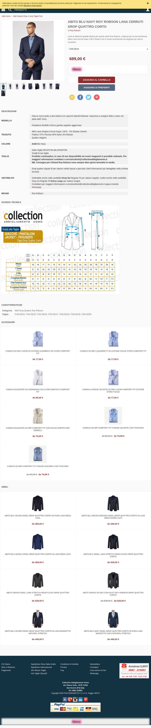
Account (148, 9)
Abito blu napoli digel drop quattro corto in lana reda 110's (38, 554)
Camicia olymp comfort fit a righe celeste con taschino (113, 428)
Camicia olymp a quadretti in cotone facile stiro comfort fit (113, 351)
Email (71, 97)
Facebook (80, 97)
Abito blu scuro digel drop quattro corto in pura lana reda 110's (38, 517)
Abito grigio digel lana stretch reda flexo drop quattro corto (37, 594)
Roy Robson (75, 30)
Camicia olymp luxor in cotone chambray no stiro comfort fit (38, 352)
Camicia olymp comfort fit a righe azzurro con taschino (38, 466)
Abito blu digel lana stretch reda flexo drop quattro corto (113, 555)
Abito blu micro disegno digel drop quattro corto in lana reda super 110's (113, 517)
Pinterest (96, 97)
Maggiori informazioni (33, 5)
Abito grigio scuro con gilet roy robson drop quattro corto (113, 594)
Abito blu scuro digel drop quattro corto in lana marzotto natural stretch (38, 632)
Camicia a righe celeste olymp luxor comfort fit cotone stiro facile (113, 390)
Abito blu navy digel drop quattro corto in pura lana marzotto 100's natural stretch (113, 632)
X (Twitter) (88, 98)
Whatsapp (36, 187)
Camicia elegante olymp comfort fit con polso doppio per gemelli (38, 429)
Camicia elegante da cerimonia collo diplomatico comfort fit (38, 390)
